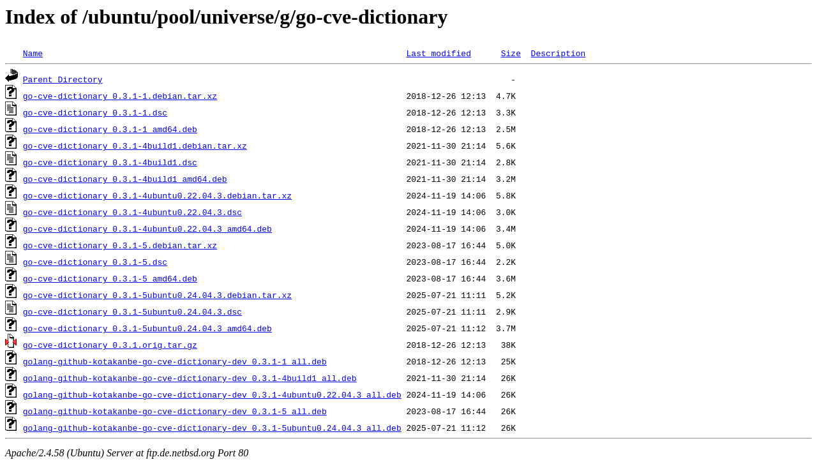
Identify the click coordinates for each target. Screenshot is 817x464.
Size (511, 53)
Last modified (438, 53)
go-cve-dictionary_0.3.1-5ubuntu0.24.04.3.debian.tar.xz (157, 295)
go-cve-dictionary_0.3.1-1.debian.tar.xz (120, 95)
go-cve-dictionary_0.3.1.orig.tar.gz (110, 344)
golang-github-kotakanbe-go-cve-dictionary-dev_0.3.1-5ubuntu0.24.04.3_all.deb (212, 427)
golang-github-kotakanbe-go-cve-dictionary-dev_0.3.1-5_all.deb (175, 411)
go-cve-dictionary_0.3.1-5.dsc (95, 261)
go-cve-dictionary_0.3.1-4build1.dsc (110, 162)
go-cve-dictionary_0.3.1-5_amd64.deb (110, 278)
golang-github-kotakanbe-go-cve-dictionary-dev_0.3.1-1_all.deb (175, 361)
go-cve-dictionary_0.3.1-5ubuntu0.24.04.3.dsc (132, 311)
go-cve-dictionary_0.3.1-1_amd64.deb (110, 129)
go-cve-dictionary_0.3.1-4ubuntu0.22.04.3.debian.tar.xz (157, 195)
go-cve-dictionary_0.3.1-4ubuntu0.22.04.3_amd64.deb (147, 228)
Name (33, 53)
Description (557, 53)
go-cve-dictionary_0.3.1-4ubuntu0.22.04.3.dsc (132, 212)
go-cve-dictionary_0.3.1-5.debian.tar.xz (120, 245)
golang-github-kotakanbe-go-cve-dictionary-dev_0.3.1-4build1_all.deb (190, 378)
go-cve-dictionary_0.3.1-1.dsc (95, 112)
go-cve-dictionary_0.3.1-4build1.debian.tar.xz (135, 145)
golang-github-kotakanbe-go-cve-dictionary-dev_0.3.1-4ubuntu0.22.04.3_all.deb (212, 394)
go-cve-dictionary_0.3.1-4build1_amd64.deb (125, 178)
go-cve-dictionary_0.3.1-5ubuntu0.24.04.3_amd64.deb (147, 328)
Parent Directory (63, 79)
